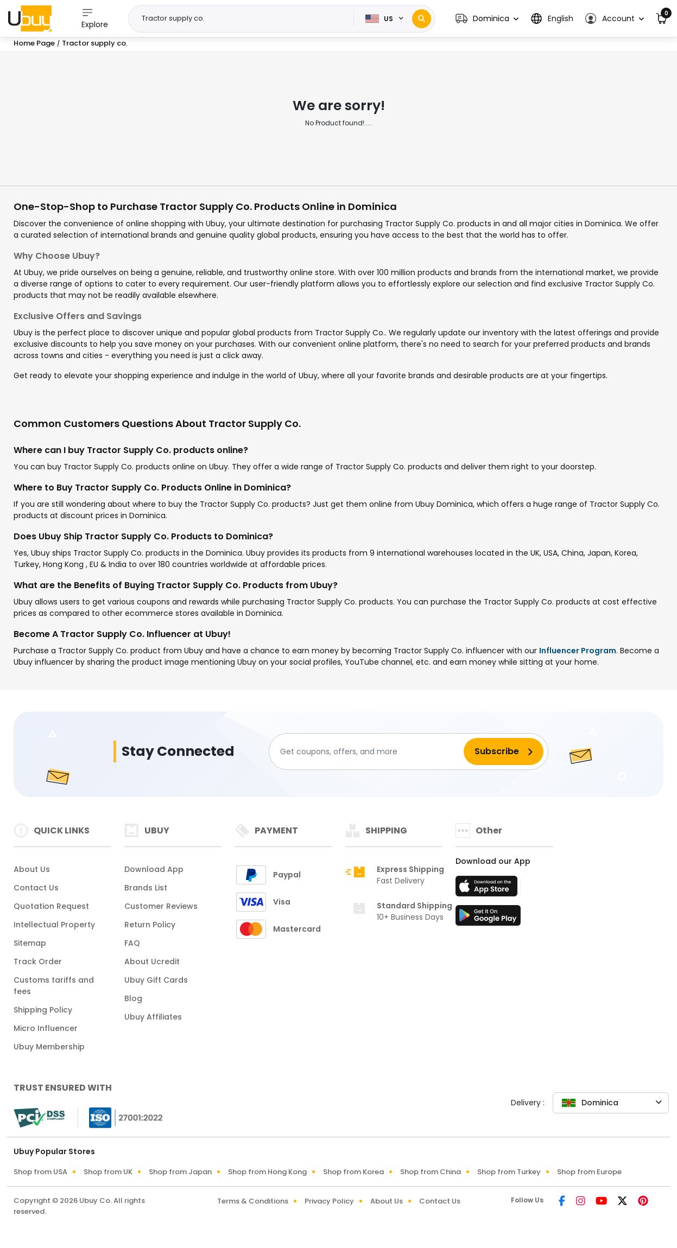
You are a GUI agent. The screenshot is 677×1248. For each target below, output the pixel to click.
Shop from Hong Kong (267, 1172)
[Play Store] (488, 918)
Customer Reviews (161, 906)
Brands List (145, 887)
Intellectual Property (54, 924)
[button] (487, 19)
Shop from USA (40, 1172)
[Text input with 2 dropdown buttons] (244, 18)
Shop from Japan (180, 1172)
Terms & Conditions (252, 1201)
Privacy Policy (329, 1201)
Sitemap (30, 943)
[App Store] (488, 889)
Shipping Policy (43, 1009)
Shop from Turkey (509, 1172)
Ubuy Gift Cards (156, 980)
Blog (133, 998)
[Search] (421, 18)
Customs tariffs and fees (54, 986)
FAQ (132, 943)
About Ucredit (152, 961)
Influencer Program (577, 650)
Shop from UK (108, 1172)
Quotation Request (51, 906)
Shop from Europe (589, 1172)
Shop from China (430, 1172)
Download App (154, 869)
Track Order (38, 961)
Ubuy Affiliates (153, 1016)
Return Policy (149, 924)
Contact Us (36, 887)
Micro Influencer (46, 1028)
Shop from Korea (353, 1172)
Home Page (34, 43)
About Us (32, 869)
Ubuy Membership (49, 1046)
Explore (94, 18)
